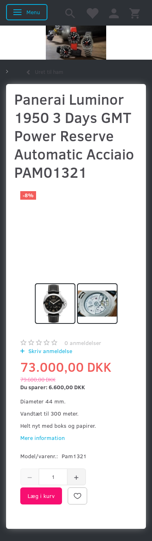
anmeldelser (82, 343)
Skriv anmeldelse (49, 351)
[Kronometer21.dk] (76, 43)
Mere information (42, 438)
